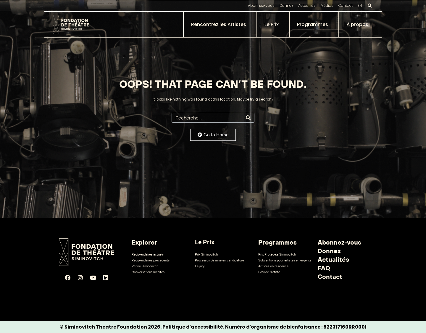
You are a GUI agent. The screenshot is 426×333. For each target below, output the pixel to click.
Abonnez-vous (261, 5)
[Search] (248, 117)
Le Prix (271, 24)
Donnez (286, 5)
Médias (327, 5)
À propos (357, 24)
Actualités (307, 5)
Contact (345, 5)
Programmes (312, 24)
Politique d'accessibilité (192, 327)
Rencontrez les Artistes (218, 24)
